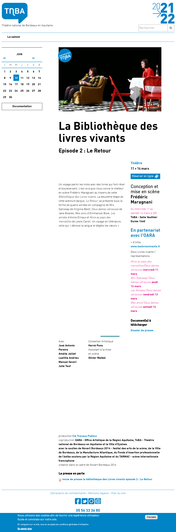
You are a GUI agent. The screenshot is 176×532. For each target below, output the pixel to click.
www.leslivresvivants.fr (145, 246)
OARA (149, 235)
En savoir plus (25, 528)
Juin (19, 54)
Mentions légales (98, 493)
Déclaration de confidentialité (68, 493)
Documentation (22, 106)
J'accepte (151, 517)
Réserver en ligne (142, 176)
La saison (13, 37)
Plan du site (118, 493)
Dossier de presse (142, 330)
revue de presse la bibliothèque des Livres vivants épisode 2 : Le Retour (107, 479)
